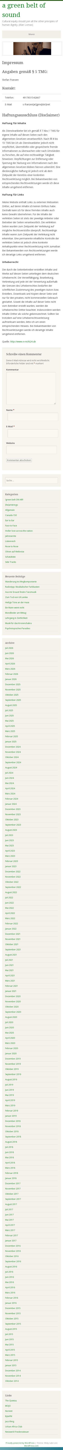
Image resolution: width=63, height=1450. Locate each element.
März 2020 (10, 1043)
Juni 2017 (9, 1214)
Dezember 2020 (12, 996)
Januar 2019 (10, 1115)
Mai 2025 (9, 720)
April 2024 (10, 788)
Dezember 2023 (12, 809)
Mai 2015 (9, 1344)
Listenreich (10, 541)
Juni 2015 (9, 1339)
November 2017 (13, 1188)
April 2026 (10, 663)
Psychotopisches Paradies (17, 628)
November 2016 (13, 1251)
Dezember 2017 (12, 1183)
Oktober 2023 (11, 819)
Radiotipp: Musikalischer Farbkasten (22, 586)
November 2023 (13, 814)
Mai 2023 (9, 845)
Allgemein (10, 510)
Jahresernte (10, 536)
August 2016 (11, 1266)
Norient (8, 1411)
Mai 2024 (9, 783)
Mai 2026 (9, 658)
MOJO (8, 1405)
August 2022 (11, 892)
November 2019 (13, 1063)
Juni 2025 (9, 715)
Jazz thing (9, 1421)
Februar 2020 (11, 1048)
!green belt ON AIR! (14, 499)
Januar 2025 (10, 741)
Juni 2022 (9, 902)
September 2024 (13, 762)
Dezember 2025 (12, 684)
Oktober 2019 (11, 1069)
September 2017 (13, 1199)
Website (10, 443)
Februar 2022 (11, 923)
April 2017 (10, 1225)
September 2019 (13, 1074)
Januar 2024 (10, 804)
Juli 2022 (9, 897)
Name (10, 410)
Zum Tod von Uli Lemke (16, 597)
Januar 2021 (10, 991)
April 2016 (10, 1287)
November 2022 (13, 876)
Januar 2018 (10, 1178)
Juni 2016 (9, 1277)
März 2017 (10, 1230)
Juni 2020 (9, 1027)
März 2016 (10, 1292)
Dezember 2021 (12, 934)
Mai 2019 (9, 1095)
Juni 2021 (9, 965)
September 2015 (13, 1323)
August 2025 (11, 705)
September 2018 (13, 1136)
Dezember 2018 (12, 1121)
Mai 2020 (9, 1032)
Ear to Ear (9, 520)
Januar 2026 (10, 679)
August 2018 (11, 1141)
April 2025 (10, 726)
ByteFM (8, 1416)
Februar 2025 (11, 736)
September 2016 (13, 1261)
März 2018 (10, 1167)
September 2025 (13, 700)
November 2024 (13, 752)
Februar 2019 (11, 1110)
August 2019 (11, 1079)
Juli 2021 (9, 960)
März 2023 (10, 856)
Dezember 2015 (12, 1308)
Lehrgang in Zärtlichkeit (16, 618)
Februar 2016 (11, 1297)
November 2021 (13, 939)
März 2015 (10, 1355)
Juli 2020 (9, 1022)
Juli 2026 (9, 648)
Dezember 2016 (12, 1245)
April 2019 (10, 1100)
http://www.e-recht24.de (23, 341)
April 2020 (10, 1037)
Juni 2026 (9, 653)
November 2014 (13, 1375)
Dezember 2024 (12, 746)
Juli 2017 (9, 1209)
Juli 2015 (9, 1334)
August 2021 (11, 954)
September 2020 (13, 1011)
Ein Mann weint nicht (14, 607)
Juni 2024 (9, 778)
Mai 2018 (9, 1157)
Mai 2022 (9, 908)
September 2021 (13, 949)
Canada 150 (11, 515)
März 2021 (10, 980)
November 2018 (13, 1126)
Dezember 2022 (12, 871)
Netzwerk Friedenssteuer (17, 1431)
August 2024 (11, 767)
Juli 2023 (9, 835)
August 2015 (11, 1329)
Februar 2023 (11, 861)
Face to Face (11, 525)
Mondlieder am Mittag (15, 612)
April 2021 (10, 975)
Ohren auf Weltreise (14, 551)
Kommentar (12, 369)
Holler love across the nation (19, 530)
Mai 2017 (9, 1219)
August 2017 (11, 1204)
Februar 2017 (11, 1235)
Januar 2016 (10, 1303)
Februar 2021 (11, 985)
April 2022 (10, 913)
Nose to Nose (11, 546)
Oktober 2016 (11, 1256)
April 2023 (10, 850)
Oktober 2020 (11, 1006)
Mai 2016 (9, 1282)
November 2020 (13, 1001)
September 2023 (13, 824)
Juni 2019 (9, 1089)
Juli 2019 (9, 1084)
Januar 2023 (10, 866)
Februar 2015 (11, 1360)
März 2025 (10, 731)
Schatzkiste (10, 556)
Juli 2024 (9, 772)
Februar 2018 (11, 1173)
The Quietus (11, 1400)
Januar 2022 (10, 928)
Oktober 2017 (11, 1193)
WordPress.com (31, 1445)
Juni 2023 (9, 840)
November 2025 (13, 689)
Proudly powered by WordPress (20, 1443)
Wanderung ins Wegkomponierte (21, 581)
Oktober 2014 (11, 1381)
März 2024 (10, 793)
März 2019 (10, 1105)
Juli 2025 (9, 710)
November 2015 (13, 1313)
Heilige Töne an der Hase (17, 602)
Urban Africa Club (13, 1426)
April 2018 (10, 1162)
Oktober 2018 (11, 1131)
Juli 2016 (9, 1271)
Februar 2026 (11, 674)
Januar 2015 (10, 1365)
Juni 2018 (9, 1152)
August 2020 (11, 1017)
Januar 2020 (10, 1053)
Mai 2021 (9, 970)
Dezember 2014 (12, 1370)
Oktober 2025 (11, 694)
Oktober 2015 (11, 1318)
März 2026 (10, 668)
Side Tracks (10, 562)
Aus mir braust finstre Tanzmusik (20, 592)
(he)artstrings (11, 504)
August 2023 (11, 830)
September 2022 (13, 887)
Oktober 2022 (11, 882)
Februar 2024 (11, 798)
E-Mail (10, 426)
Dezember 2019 (12, 1058)
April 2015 (10, 1349)
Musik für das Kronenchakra (18, 623)
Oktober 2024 (11, 757)
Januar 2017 (10, 1240)
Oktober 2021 (11, 944)
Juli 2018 (9, 1147)
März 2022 (10, 918)
